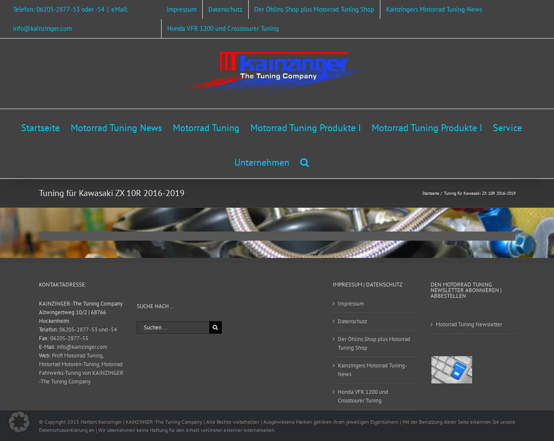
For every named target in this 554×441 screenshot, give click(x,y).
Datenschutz (352, 321)
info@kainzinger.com (82, 347)
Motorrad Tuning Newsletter (469, 324)
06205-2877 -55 (69, 338)
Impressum (351, 303)
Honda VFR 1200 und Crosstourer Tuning (363, 396)
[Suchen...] (173, 327)
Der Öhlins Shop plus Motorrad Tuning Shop (374, 343)
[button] (304, 161)
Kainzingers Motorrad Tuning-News (372, 370)
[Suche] (215, 327)
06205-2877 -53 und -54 (88, 329)
